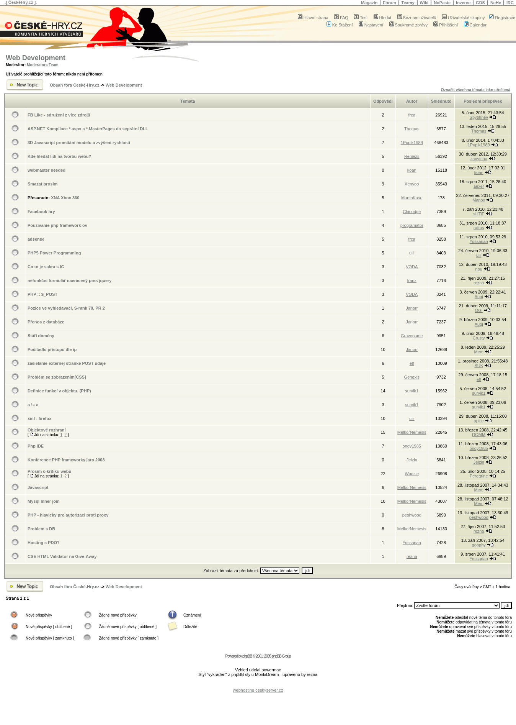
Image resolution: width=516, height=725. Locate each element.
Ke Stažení (340, 25)
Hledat (383, 17)
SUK (478, 365)
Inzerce (463, 2)
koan (411, 170)
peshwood (411, 515)
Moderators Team (43, 65)
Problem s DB (41, 529)
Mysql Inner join (44, 501)
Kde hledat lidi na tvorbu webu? (59, 156)
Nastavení (371, 25)
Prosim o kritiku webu (49, 471)
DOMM (478, 434)
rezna (479, 282)
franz (411, 280)
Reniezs (412, 156)
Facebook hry (41, 211)
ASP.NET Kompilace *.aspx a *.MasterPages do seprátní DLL (88, 128)
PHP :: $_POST (42, 294)
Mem (478, 351)
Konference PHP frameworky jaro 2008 (66, 460)
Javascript (38, 487)
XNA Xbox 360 (65, 197)
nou (478, 269)
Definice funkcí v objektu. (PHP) (59, 391)
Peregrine (479, 476)
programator (411, 225)
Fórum (389, 2)
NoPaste (442, 2)
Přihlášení (445, 25)
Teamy (408, 2)
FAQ (341, 17)
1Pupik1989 (412, 142)
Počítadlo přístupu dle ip (52, 349)
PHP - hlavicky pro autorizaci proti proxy (68, 515)
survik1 (411, 391)
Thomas (412, 128)
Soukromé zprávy (408, 25)
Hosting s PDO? (44, 542)
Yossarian (479, 241)
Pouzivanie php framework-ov (57, 225)
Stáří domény (41, 335)
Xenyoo (412, 184)
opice (479, 420)
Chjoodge (412, 211)
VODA (412, 266)
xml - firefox (39, 418)
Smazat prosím (42, 184)
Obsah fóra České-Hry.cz (74, 85)
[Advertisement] (258, 684)
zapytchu (478, 158)
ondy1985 (412, 446)
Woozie (412, 473)
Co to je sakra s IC (46, 266)
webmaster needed (46, 170)
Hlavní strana (313, 17)
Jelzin (412, 460)
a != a (33, 404)
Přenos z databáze (46, 322)
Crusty (479, 338)
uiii (411, 253)
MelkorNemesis (411, 432)
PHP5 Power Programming (54, 253)
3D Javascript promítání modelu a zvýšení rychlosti (79, 142)
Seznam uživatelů (416, 17)
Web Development (35, 58)
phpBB (247, 656)
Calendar (475, 25)
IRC (510, 2)
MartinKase (412, 197)
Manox (478, 200)
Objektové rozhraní (47, 430)
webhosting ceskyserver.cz (258, 690)
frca (411, 115)
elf (412, 363)
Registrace (502, 17)
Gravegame (412, 335)
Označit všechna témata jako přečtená (475, 90)
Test (360, 17)
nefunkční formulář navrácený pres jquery (69, 280)
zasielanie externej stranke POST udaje (67, 363)
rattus (479, 227)
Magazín (369, 2)
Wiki (424, 2)
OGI (479, 310)
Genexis (412, 377)
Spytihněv (479, 117)
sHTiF (478, 214)
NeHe (495, 2)
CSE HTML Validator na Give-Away (62, 556)
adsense (36, 239)
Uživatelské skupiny (463, 17)
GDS (480, 2)
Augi (479, 296)
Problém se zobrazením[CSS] (57, 377)
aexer (479, 186)
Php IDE (36, 446)
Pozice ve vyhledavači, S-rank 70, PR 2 (66, 308)
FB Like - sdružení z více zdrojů (59, 115)
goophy (479, 545)
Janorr (412, 308)
